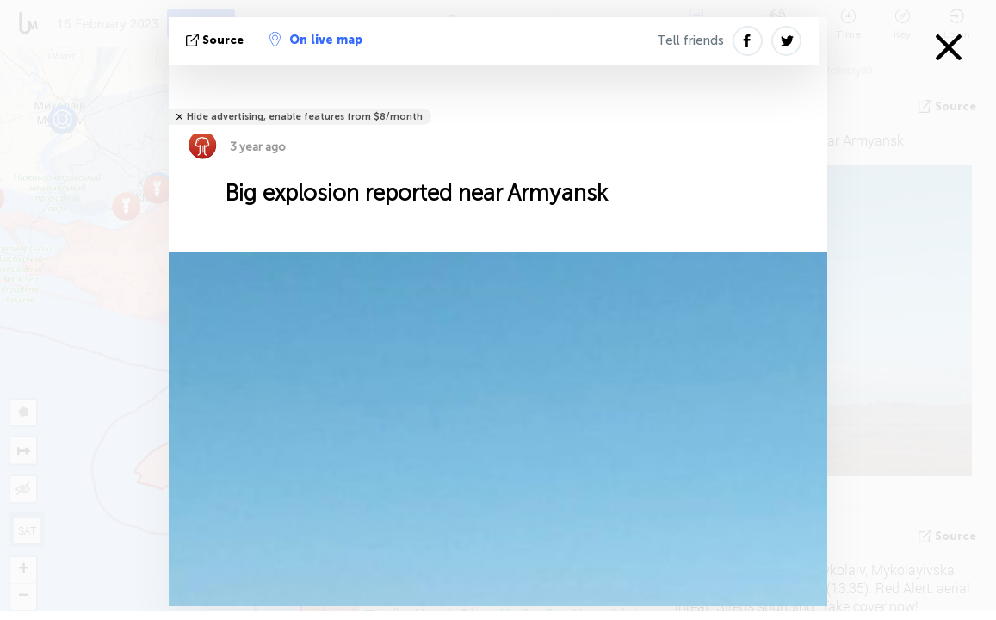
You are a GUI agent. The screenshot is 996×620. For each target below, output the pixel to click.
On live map (315, 39)
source (216, 40)
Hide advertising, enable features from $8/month (305, 116)
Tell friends (690, 40)
